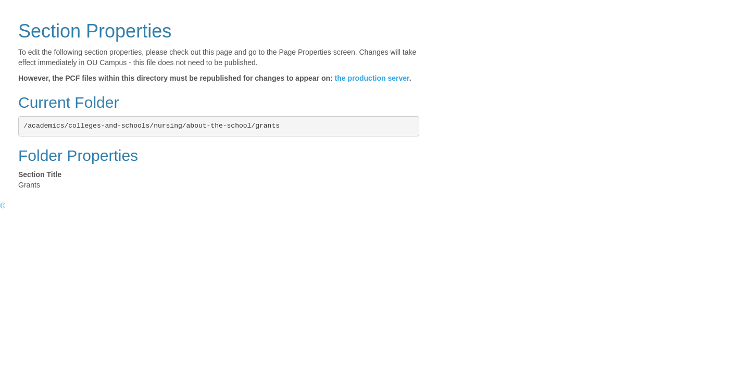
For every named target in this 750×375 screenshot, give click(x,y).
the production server (372, 78)
